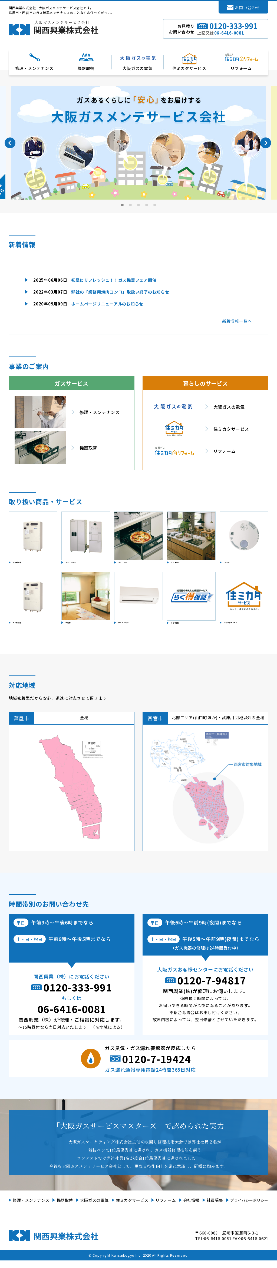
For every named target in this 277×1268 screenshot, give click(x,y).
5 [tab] (155, 205)
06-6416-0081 (71, 1016)
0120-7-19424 (156, 1066)
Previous (10, 142)
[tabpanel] (138, 143)
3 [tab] (138, 205)
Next (265, 142)
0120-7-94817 (211, 987)
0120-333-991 (77, 994)
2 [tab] (130, 205)
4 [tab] (147, 205)
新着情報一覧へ (237, 321)
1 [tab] (122, 205)
